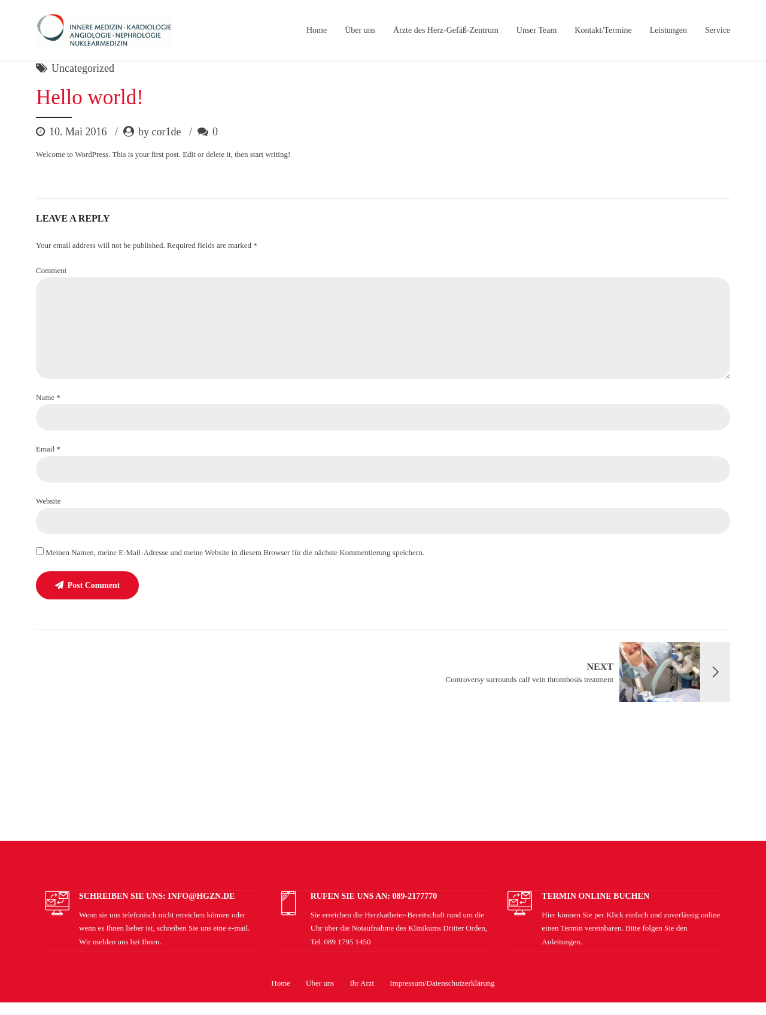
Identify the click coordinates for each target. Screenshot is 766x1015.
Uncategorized (82, 68)
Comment (51, 270)
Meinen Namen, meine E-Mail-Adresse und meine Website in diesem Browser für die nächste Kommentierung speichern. (234, 552)
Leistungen (668, 30)
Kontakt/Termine (602, 30)
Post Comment (94, 585)
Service (717, 30)
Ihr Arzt (361, 983)
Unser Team (536, 30)
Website (48, 500)
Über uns (360, 30)
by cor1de (159, 132)
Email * (48, 448)
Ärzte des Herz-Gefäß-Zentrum (445, 30)
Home (316, 30)
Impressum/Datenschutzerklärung (442, 983)
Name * (48, 397)
